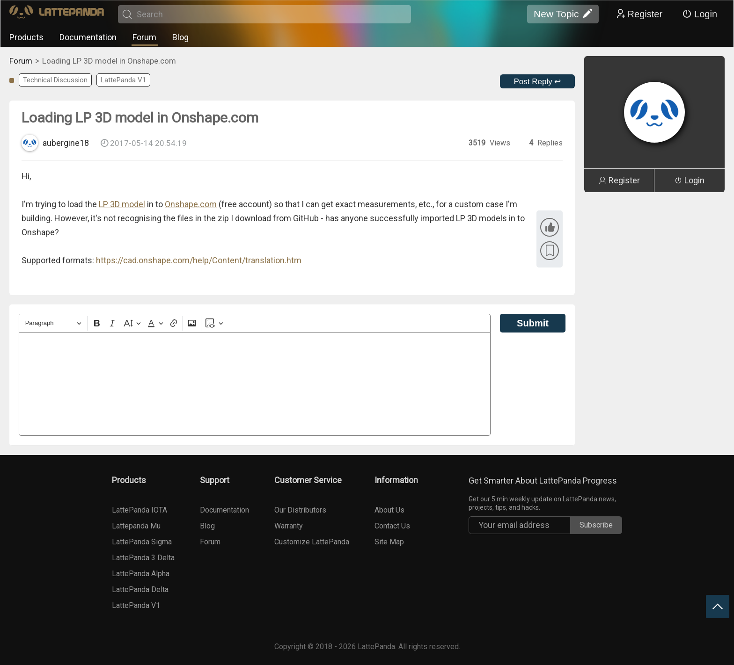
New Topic (563, 14)
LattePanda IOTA (139, 510)
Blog (180, 37)
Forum (144, 37)
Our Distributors (300, 510)
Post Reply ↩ (537, 81)
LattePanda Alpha (140, 573)
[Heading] (53, 323)
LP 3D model (122, 204)
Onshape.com (191, 204)
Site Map (389, 541)
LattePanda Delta (140, 589)
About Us (389, 510)
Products (26, 37)
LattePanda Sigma (142, 541)
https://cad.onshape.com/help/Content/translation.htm (198, 260)
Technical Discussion (55, 80)
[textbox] (254, 383)
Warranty (288, 525)
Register (639, 14)
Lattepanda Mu (136, 525)
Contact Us (392, 525)
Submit (533, 323)
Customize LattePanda (311, 541)
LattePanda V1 (123, 80)
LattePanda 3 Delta (143, 557)
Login (699, 14)
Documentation (88, 37)
